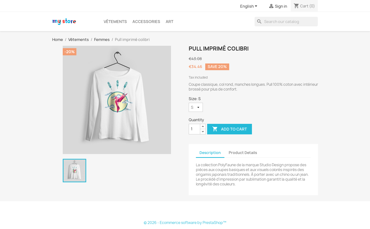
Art (169, 21)
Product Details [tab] (243, 152)
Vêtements (115, 21)
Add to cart (229, 129)
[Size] (196, 107)
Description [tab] (210, 152)
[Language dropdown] (249, 6)
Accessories (146, 21)
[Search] (286, 21)
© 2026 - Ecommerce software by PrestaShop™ (185, 222)
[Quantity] (194, 129)
